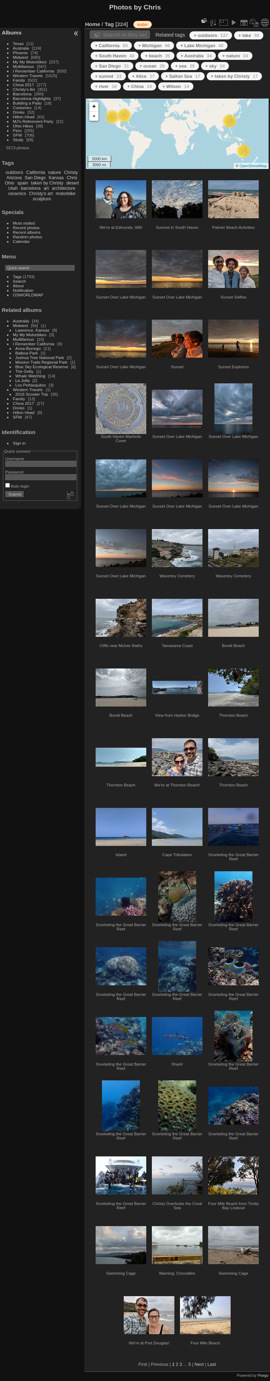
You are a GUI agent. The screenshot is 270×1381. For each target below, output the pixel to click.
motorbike (66, 193)
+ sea (185, 66)
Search (19, 281)
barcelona (30, 188)
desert (72, 183)
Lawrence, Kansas (32, 330)
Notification (23, 290)
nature (54, 172)
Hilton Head (23, 116)
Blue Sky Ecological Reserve (41, 366)
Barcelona (22, 94)
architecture (63, 188)
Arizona (13, 177)
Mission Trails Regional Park (41, 362)
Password (14, 472)
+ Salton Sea (182, 76)
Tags (17, 276)
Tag (109, 24)
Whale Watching (30, 376)
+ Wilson (175, 86)
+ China (139, 86)
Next (199, 1364)
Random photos (27, 236)
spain (22, 183)
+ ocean (152, 66)
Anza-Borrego (28, 348)
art (46, 188)
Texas (18, 43)
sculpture (42, 198)
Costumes (22, 107)
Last (211, 1364)
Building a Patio (27, 103)
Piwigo (263, 1375)
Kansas (56, 177)
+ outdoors (211, 35)
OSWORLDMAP (28, 295)
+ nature (235, 55)
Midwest (20, 57)
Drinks (19, 112)
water (142, 24)
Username (14, 458)
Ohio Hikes (23, 126)
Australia (21, 48)
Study (18, 139)
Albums (11, 33)
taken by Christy (47, 183)
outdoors (14, 172)
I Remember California (33, 71)
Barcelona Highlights (32, 98)
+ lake (248, 35)
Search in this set (125, 35)
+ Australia (196, 55)
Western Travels (28, 75)
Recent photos (26, 227)
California (35, 172)
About (18, 285)
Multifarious (23, 66)
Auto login (17, 486)
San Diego (35, 177)
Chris (72, 177)
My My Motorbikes (29, 61)
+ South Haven (114, 55)
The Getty (24, 371)
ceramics (17, 193)
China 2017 (23, 84)
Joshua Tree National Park (39, 357)
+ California (111, 45)
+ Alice (143, 76)
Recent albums (26, 232)
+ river (106, 86)
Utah (13, 188)
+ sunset (108, 76)
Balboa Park (26, 353)
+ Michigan (154, 45)
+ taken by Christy (234, 76)
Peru (17, 130)
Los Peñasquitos (30, 385)
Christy (71, 172)
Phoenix (20, 52)
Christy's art (41, 193)
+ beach (157, 55)
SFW (17, 135)
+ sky (215, 66)
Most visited (24, 223)
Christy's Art (24, 89)
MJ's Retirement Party (33, 121)
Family (19, 80)
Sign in (19, 443)
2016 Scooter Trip (31, 394)
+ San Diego (112, 66)
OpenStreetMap (253, 166)
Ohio (9, 183)
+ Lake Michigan (201, 45)
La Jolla (22, 380)
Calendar (21, 241)
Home (92, 24)
